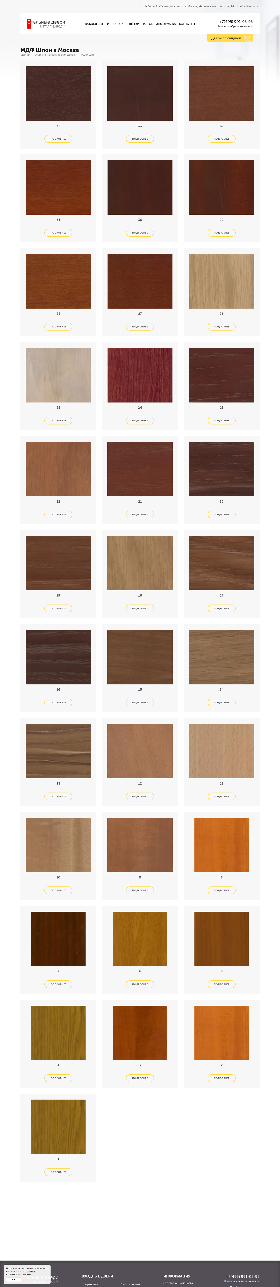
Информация (166, 24)
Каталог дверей (97, 24)
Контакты (187, 24)
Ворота (117, 24)
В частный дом (130, 1284)
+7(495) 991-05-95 (236, 21)
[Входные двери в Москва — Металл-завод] (53, 24)
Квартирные (90, 1284)
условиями (29, 1271)
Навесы (147, 24)
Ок (13, 1279)
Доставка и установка (178, 1283)
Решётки (132, 24)
